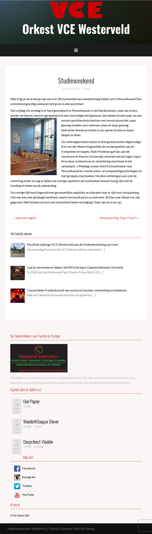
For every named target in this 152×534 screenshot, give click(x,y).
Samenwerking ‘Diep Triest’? (118, 218)
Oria (62, 528)
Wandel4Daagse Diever (41, 421)
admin (86, 88)
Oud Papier (31, 401)
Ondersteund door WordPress (27, 528)
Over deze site (19, 515)
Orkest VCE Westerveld (76, 28)
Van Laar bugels (26, 218)
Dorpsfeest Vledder (38, 441)
